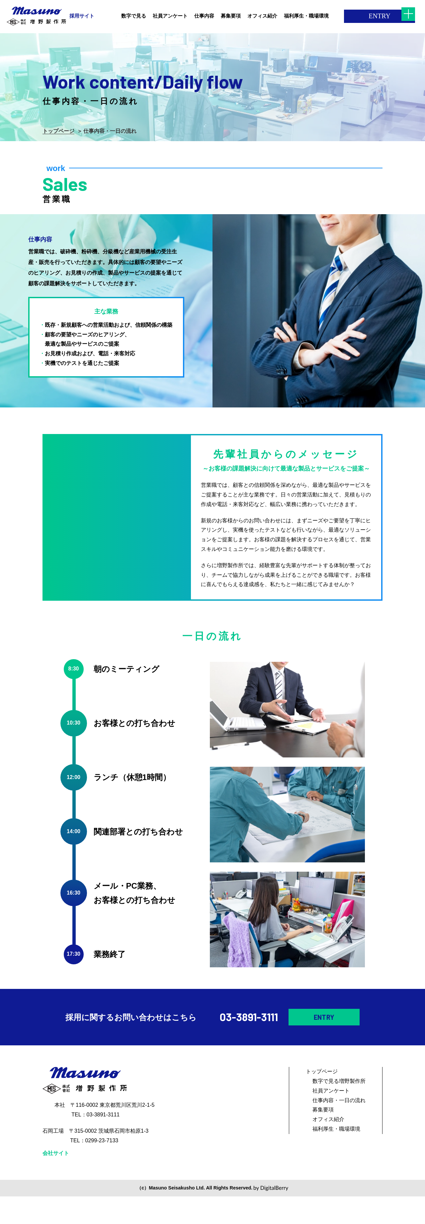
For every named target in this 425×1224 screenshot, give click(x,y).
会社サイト (55, 1180)
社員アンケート (331, 1118)
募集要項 (323, 1137)
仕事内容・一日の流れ (339, 1128)
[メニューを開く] (408, 17)
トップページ (58, 131)
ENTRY (360, 16)
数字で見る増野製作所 (339, 1108)
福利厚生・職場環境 (336, 1156)
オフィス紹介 (328, 1147)
